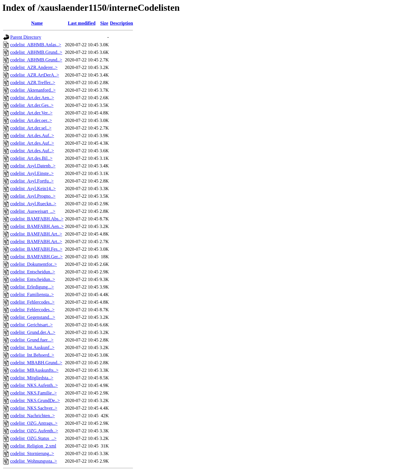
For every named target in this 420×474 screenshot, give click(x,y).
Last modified (82, 23)
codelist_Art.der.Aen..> (32, 97)
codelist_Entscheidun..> (32, 271)
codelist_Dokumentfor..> (33, 264)
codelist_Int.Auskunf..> (32, 347)
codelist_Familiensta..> (32, 294)
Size (104, 23)
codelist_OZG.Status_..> (33, 438)
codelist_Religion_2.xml (33, 445)
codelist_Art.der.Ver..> (31, 112)
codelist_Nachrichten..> (32, 415)
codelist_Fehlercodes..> (32, 302)
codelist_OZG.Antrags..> (33, 423)
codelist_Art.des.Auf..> (32, 135)
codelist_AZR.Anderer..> (33, 67)
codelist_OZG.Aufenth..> (34, 430)
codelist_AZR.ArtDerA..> (34, 74)
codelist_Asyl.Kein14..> (33, 188)
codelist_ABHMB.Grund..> (36, 52)
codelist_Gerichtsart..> (31, 324)
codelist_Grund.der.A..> (32, 332)
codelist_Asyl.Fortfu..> (32, 180)
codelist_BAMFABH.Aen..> (37, 226)
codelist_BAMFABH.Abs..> (37, 218)
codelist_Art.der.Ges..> (32, 105)
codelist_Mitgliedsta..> (31, 377)
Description (121, 23)
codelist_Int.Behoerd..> (32, 355)
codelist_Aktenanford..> (33, 90)
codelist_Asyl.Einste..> (32, 173)
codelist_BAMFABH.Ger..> (36, 256)
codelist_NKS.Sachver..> (33, 408)
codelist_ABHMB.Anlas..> (35, 44)
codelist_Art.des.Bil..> (31, 158)
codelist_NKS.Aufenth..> (34, 385)
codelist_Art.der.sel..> (30, 127)
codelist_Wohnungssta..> (33, 461)
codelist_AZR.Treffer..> (32, 82)
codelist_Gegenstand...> (32, 317)
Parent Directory (25, 37)
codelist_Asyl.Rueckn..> (33, 203)
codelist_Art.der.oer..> (31, 120)
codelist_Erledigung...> (32, 286)
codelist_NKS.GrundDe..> (35, 400)
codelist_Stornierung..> (32, 453)
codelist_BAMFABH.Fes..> (36, 249)
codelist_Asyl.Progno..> (32, 196)
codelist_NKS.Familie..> (33, 392)
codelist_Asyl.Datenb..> (32, 165)
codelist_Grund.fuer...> (32, 339)
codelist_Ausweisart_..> (32, 211)
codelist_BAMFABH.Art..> (36, 233)
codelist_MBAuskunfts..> (34, 370)
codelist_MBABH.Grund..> (36, 362)
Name (37, 23)
